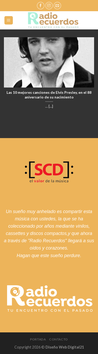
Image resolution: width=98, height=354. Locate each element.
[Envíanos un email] (57, 5)
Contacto (58, 339)
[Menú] (8, 20)
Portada (38, 339)
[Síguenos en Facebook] (40, 5)
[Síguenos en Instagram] (49, 5)
